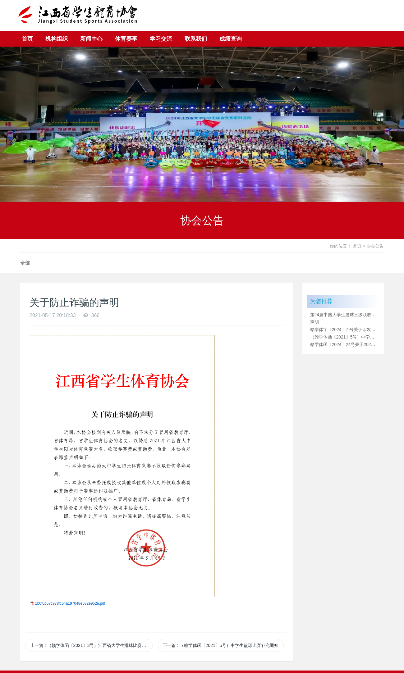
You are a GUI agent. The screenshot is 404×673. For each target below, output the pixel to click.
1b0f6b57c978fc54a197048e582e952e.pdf (70, 603)
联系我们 (196, 39)
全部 (25, 263)
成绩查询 (230, 39)
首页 (27, 39)
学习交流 (161, 39)
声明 (314, 322)
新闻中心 (91, 39)
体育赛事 (126, 39)
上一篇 (91, 645)
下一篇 (221, 645)
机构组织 (56, 39)
